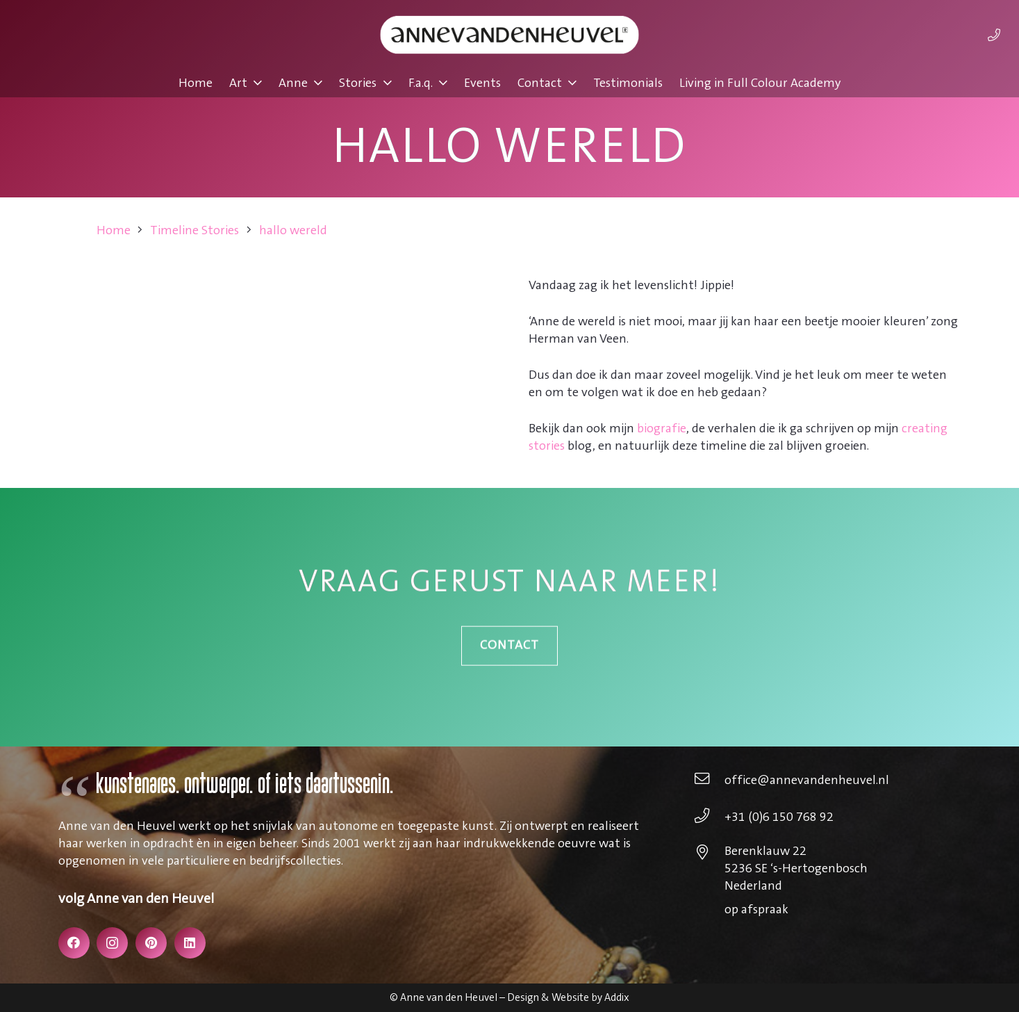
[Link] (994, 35)
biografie (661, 429)
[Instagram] (112, 942)
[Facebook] (74, 942)
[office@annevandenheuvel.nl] (709, 781)
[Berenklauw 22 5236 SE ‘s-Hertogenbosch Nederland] (709, 854)
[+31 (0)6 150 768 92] (709, 817)
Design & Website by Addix (568, 998)
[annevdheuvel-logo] (509, 34)
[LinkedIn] (190, 942)
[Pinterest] (151, 942)
